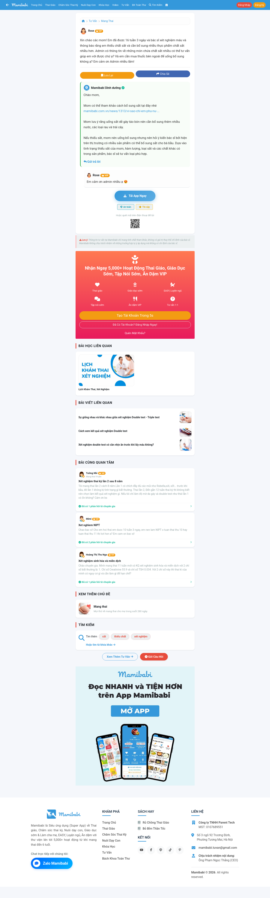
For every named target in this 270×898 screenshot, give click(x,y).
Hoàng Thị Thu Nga (100, 554)
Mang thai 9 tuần (93, 476)
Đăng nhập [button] (244, 5)
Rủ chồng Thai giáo (153, 822)
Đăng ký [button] (259, 5)
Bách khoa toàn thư (116, 858)
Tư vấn (125, 5)
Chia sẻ (162, 74)
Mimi (93, 518)
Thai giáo (50, 5)
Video (115, 5)
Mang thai (107, 20)
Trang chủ (36, 5)
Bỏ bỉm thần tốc (151, 828)
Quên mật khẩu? (135, 333)
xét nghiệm (140, 636)
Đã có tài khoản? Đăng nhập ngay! (135, 324)
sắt (104, 636)
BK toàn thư (139, 5)
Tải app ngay (135, 196)
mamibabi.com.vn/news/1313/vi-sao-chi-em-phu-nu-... (122, 111)
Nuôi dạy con (88, 5)
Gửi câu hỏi (154, 656)
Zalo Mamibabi (50, 863)
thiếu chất (120, 636)
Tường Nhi (96, 473)
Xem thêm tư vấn (120, 656)
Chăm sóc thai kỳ (68, 5)
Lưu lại (107, 75)
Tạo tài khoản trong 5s (135, 315)
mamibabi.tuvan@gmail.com (218, 847)
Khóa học (104, 5)
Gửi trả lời (92, 161)
